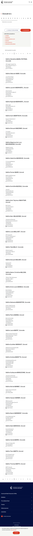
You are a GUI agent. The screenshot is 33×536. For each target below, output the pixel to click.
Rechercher (26, 30)
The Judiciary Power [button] (16, 501)
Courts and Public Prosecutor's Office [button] (16, 493)
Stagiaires (7, 40)
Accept (16, 533)
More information (13, 530)
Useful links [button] (16, 511)
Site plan (16, 525)
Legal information (16, 526)
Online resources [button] (16, 508)
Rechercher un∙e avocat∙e (7, 21)
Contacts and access (7, 516)
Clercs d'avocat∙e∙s (8, 42)
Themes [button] (16, 504)
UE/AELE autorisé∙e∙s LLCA (10, 39)
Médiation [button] (16, 497)
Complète (7, 35)
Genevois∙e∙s (7, 37)
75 (27, 53)
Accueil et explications (12, 30)
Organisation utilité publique (10, 43)
